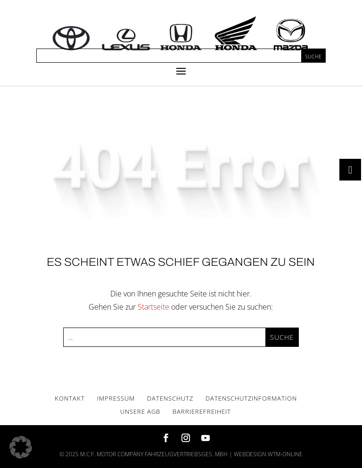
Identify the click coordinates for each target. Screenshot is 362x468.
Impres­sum (116, 398)
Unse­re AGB (140, 411)
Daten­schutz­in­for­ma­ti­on (251, 398)
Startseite (153, 307)
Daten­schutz (170, 398)
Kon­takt (70, 398)
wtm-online (285, 454)
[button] (20, 447)
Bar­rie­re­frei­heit (202, 411)
